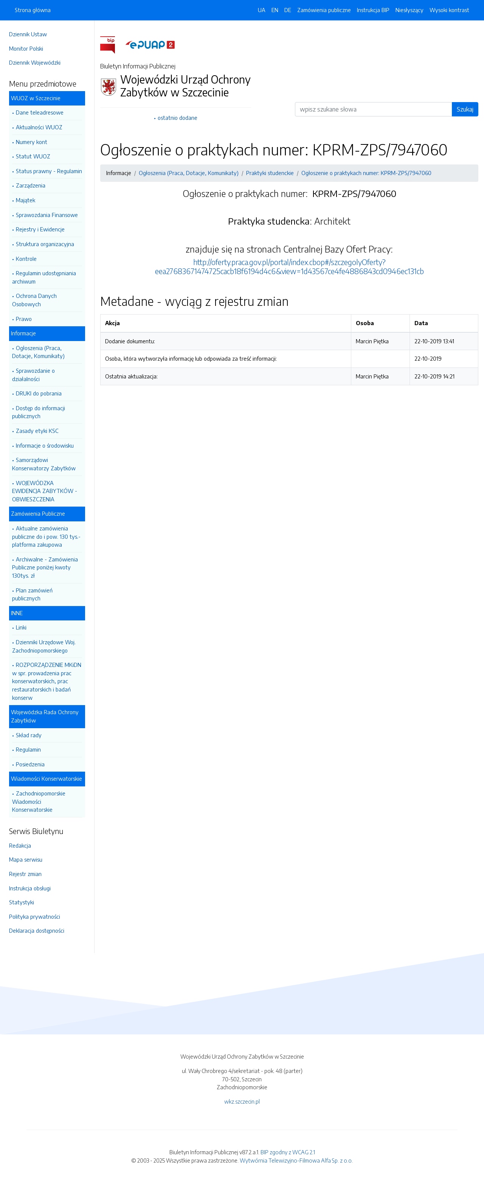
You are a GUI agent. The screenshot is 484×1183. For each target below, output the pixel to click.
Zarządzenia (30, 185)
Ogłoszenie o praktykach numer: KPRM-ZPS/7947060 (366, 172)
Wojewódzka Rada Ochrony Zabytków (45, 716)
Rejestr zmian (25, 873)
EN (274, 9)
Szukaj (465, 109)
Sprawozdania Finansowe (47, 214)
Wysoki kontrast (449, 9)
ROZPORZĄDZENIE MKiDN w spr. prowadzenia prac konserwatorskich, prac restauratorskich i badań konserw (46, 681)
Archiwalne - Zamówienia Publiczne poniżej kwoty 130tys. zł (45, 567)
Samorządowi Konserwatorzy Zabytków (44, 463)
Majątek (25, 200)
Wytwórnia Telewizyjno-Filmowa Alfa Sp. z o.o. (296, 1160)
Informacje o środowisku (45, 445)
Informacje (23, 333)
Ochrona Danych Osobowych (34, 299)
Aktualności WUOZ (39, 127)
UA (261, 9)
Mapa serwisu (25, 859)
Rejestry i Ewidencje (40, 229)
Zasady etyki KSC (37, 430)
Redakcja (20, 845)
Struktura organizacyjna (45, 243)
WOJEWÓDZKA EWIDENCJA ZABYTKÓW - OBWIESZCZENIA (44, 490)
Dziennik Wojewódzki (34, 62)
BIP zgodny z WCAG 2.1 (288, 1152)
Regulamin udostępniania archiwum (44, 277)
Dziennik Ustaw (28, 34)
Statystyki (21, 902)
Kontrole (26, 258)
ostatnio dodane (177, 117)
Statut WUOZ (33, 156)
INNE (17, 612)
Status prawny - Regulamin (49, 170)
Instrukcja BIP (373, 9)
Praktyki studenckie (270, 172)
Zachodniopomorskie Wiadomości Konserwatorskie (38, 801)
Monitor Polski (26, 48)
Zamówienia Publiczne (38, 513)
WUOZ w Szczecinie (35, 98)
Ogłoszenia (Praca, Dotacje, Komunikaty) (38, 352)
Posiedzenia (30, 764)
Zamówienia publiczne (324, 9)
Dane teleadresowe (40, 112)
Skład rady (29, 735)
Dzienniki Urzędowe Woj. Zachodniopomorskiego (44, 646)
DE (287, 9)
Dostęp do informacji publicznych (38, 412)
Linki (21, 627)
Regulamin (28, 749)
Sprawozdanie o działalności (33, 374)
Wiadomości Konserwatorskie (46, 778)
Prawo (24, 318)
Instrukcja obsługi (30, 888)
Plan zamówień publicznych (32, 594)
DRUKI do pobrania (39, 393)
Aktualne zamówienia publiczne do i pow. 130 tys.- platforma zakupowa (46, 536)
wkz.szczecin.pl (242, 1101)
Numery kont (31, 141)
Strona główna (33, 9)
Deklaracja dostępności (36, 930)
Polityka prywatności (34, 916)
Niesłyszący (410, 9)
